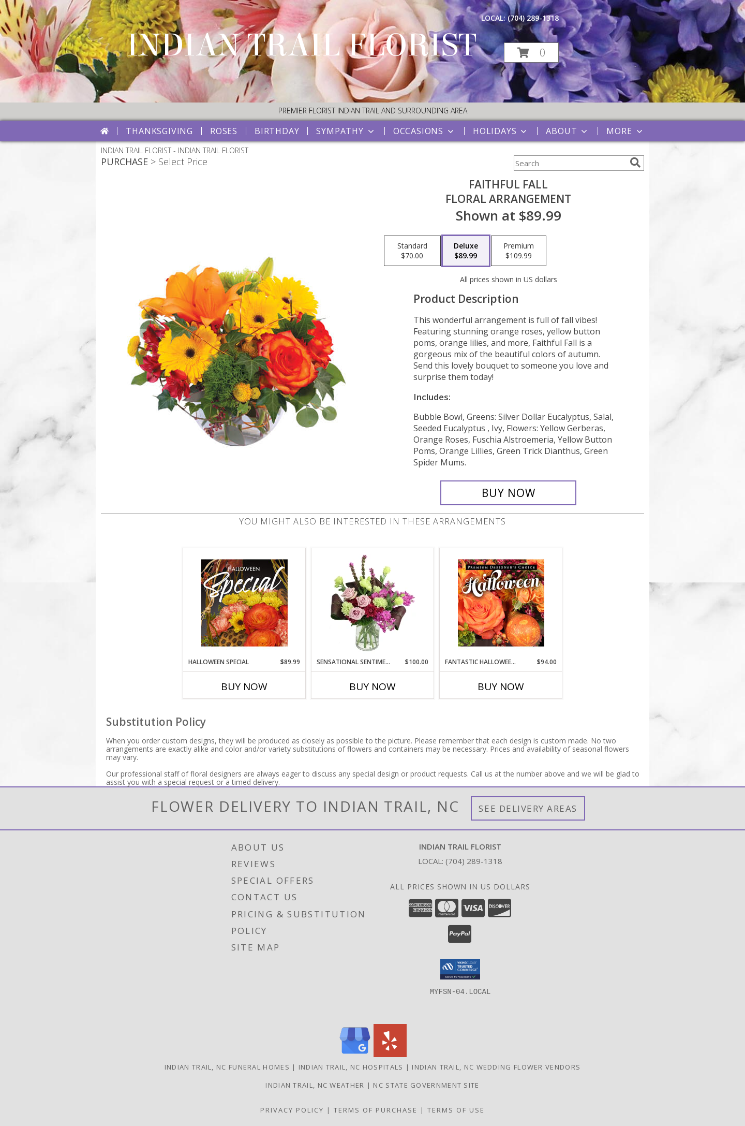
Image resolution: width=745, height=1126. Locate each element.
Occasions (424, 131)
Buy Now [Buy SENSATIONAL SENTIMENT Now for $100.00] (372, 686)
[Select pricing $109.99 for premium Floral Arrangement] (518, 251)
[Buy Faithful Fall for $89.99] (508, 492)
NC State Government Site (426, 1085)
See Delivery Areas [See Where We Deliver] (528, 808)
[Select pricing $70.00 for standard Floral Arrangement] (412, 251)
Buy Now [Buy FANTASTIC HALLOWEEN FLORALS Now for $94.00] (501, 686)
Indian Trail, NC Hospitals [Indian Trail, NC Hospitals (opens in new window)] (351, 1067)
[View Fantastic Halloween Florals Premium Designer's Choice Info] (501, 602)
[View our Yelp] (390, 1054)
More (625, 131)
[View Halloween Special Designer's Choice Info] (244, 602)
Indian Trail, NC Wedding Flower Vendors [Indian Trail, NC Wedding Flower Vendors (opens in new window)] (496, 1067)
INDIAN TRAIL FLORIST (301, 45)
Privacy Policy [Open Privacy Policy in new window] (292, 1110)
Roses (223, 131)
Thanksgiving (159, 131)
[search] (635, 162)
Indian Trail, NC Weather (314, 1085)
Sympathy (346, 131)
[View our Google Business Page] (354, 1054)
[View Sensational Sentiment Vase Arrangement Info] (373, 602)
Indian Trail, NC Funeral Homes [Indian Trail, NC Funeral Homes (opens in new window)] (227, 1067)
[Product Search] (569, 163)
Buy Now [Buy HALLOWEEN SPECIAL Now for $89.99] (244, 686)
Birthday (277, 131)
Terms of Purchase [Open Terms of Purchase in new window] (376, 1110)
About (567, 131)
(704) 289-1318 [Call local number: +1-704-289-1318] (533, 18)
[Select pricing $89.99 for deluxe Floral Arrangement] (466, 251)
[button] (531, 52)
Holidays (501, 131)
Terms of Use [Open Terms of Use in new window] (456, 1110)
